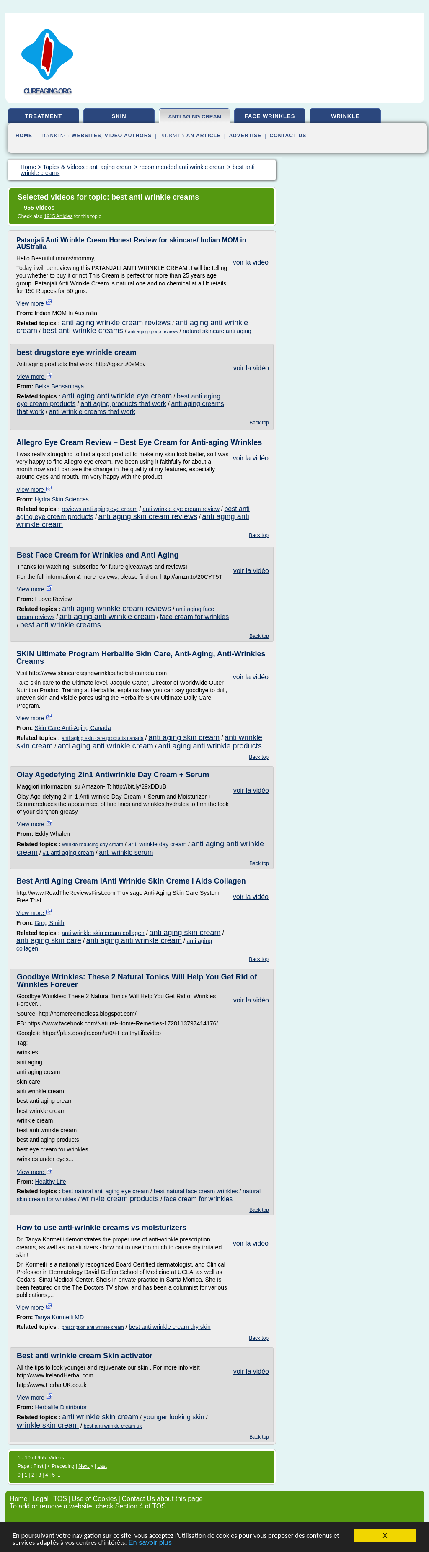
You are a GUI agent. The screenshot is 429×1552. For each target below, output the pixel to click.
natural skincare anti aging (217, 331)
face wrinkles (270, 116)
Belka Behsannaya (59, 386)
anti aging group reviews (153, 331)
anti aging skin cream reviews (147, 516)
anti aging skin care (48, 940)
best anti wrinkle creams (82, 330)
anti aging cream (194, 116)
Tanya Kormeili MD (59, 1317)
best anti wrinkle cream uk (113, 1426)
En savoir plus (162, 1543)
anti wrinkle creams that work (92, 411)
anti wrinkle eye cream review (181, 509)
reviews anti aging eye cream (99, 509)
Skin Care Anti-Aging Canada (73, 728)
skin (118, 116)
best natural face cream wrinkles (196, 1191)
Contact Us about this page (162, 1498)
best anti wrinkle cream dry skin (169, 1326)
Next (84, 1466)
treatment (43, 116)
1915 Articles (58, 216)
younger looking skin (173, 1417)
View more (34, 303)
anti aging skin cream (184, 737)
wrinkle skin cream (48, 1425)
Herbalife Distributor (61, 1407)
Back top (259, 423)
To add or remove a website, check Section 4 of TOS (88, 1506)
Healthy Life (50, 1181)
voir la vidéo (251, 262)
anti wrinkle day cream (157, 844)
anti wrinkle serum (126, 852)
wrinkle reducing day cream (92, 845)
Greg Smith (50, 923)
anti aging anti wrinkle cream (107, 616)
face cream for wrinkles (194, 616)
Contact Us (288, 136)
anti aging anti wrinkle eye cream (117, 396)
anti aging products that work (123, 403)
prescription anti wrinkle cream (93, 1327)
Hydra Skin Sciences (62, 499)
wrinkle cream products (120, 1199)
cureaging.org (47, 91)
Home (24, 136)
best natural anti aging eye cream (105, 1191)
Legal (40, 1498)
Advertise (245, 136)
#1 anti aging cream (68, 852)
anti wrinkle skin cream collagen (103, 933)
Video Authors (128, 136)
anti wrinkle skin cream (100, 1417)
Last (102, 1466)
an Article (203, 136)
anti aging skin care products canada (102, 738)
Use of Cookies (94, 1498)
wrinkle (345, 116)
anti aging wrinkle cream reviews (116, 323)
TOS (60, 1498)
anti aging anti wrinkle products (210, 746)
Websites (86, 136)
